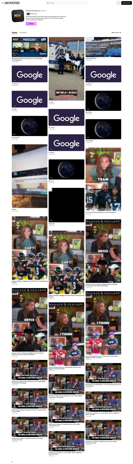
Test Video (89, 112)
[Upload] (119, 3)
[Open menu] (2, 3)
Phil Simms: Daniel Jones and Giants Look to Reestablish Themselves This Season (29, 382)
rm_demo (51, 152)
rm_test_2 (89, 84)
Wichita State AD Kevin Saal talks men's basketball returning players (27, 59)
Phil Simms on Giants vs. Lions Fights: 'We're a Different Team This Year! (65, 453)
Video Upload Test (91, 58)
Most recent (116, 33)
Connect (126, 3)
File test (51, 181)
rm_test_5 (52, 127)
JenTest (14, 209)
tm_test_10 (15, 84)
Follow (31, 23)
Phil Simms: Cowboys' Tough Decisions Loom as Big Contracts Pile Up (27, 439)
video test (52, 224)
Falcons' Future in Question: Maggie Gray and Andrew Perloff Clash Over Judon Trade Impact (28, 353)
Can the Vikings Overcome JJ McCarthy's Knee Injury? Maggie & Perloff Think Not (65, 368)
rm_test (14, 109)
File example (89, 140)
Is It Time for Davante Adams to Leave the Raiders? (101, 212)
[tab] (14, 32)
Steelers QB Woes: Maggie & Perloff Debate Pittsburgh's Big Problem (29, 281)
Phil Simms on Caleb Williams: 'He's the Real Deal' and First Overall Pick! (103, 385)
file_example (15, 137)
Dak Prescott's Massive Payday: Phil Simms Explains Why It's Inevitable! (29, 410)
